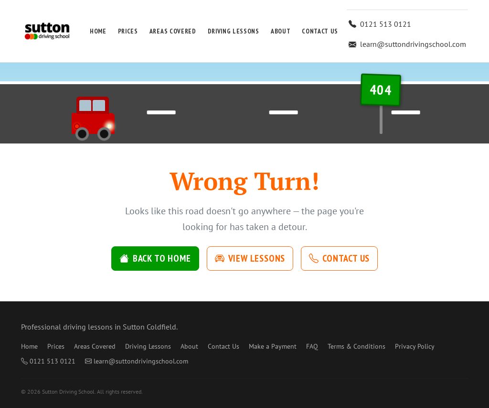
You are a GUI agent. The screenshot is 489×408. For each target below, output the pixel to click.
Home (98, 31)
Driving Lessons (233, 31)
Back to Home (155, 258)
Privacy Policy (415, 346)
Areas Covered (172, 31)
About (280, 31)
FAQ (312, 346)
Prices (128, 31)
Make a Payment (273, 346)
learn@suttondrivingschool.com (407, 44)
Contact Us (320, 31)
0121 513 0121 (380, 24)
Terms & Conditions (356, 346)
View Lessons (250, 258)
